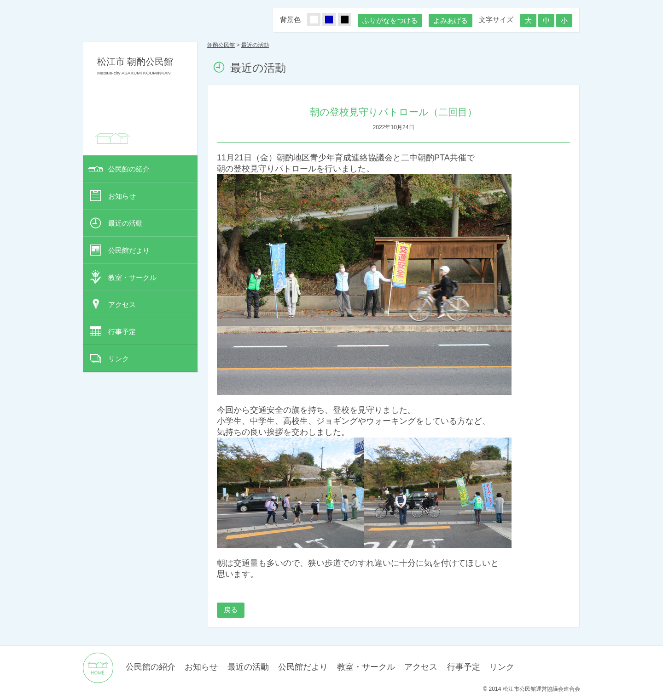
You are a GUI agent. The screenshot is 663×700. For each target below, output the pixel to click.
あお (334, 20)
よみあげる (450, 20)
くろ (350, 20)
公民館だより (129, 250)
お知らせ (122, 196)
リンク (118, 359)
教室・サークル (132, 277)
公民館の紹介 (129, 169)
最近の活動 (125, 223)
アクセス (122, 304)
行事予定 (122, 332)
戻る (231, 610)
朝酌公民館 (221, 45)
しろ (319, 20)
